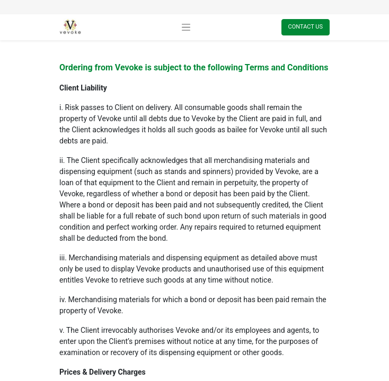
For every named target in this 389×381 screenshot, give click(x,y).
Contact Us (305, 26)
